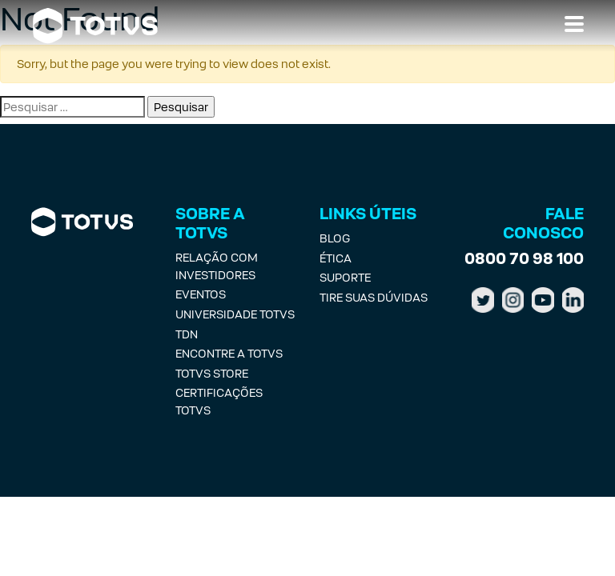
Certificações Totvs (219, 401)
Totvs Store (211, 373)
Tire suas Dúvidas (374, 297)
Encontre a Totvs (229, 353)
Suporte (345, 277)
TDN (186, 334)
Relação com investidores (216, 266)
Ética (336, 258)
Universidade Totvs (235, 314)
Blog (335, 238)
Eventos (200, 294)
